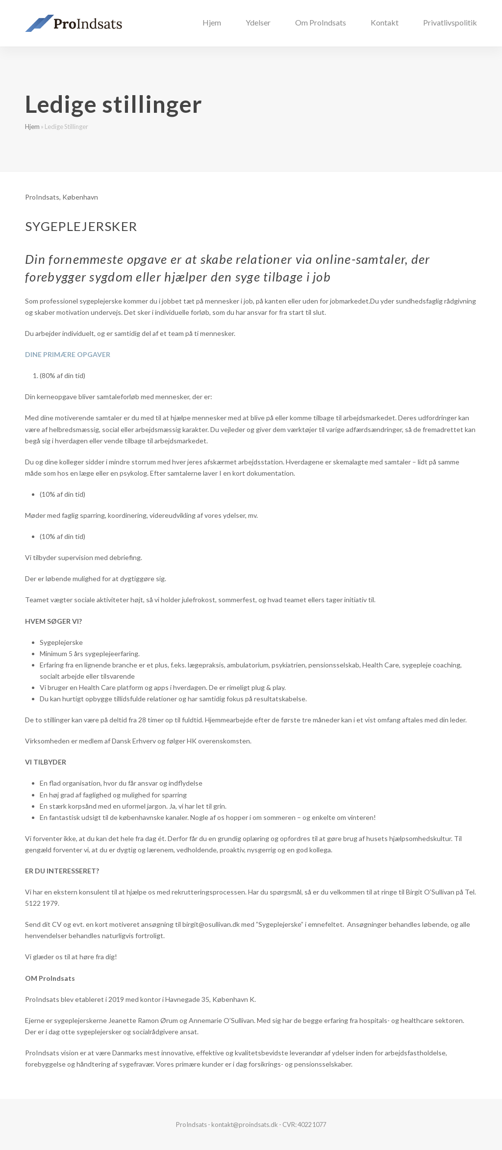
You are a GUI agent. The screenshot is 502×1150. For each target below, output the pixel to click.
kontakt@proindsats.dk (244, 1124)
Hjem (32, 126)
